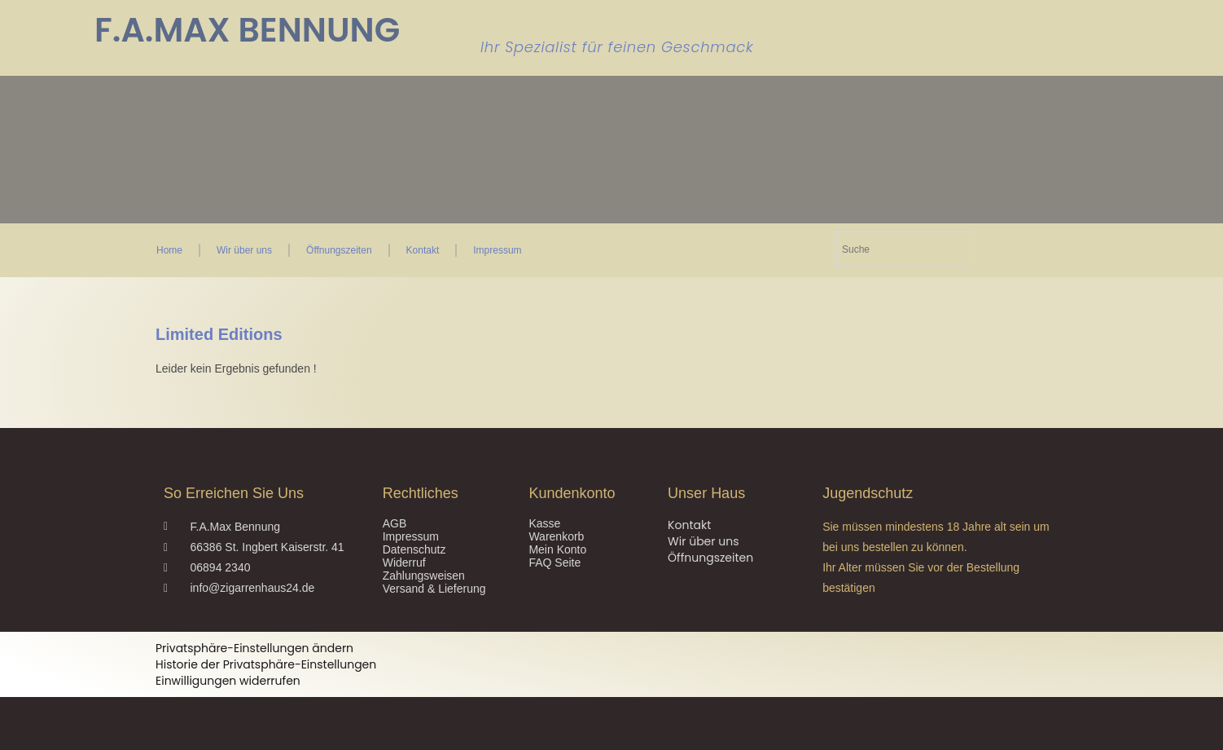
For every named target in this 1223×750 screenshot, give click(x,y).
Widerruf (404, 562)
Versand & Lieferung (434, 588)
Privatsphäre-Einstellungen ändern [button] (254, 648)
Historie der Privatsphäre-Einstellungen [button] (266, 664)
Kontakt (423, 250)
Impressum (497, 250)
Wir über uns (244, 250)
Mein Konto (557, 549)
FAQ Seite (554, 562)
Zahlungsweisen (424, 575)
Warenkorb (556, 536)
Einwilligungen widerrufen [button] (228, 681)
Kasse (544, 523)
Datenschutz (414, 549)
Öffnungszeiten (339, 250)
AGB (395, 523)
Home (169, 250)
